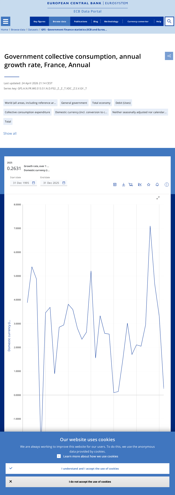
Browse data (59, 21)
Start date (15, 177)
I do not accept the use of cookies (90, 481)
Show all (10, 133)
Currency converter (138, 21)
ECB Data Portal (88, 11)
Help (158, 21)
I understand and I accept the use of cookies (90, 468)
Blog (95, 21)
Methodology (111, 21)
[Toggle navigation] (5, 21)
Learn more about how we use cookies (90, 456)
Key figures (39, 21)
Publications (80, 21)
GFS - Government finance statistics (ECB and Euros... (74, 29)
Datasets (33, 29)
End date (45, 177)
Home (4, 29)
